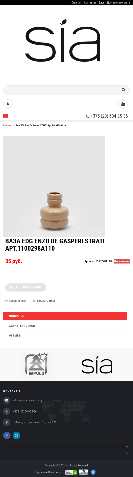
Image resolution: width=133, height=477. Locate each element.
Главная (76, 2)
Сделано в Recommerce (49, 472)
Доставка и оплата (118, 2)
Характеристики (22, 325)
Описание (16, 315)
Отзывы (15, 335)
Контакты (90, 2)
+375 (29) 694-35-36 (107, 116)
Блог (101, 2)
